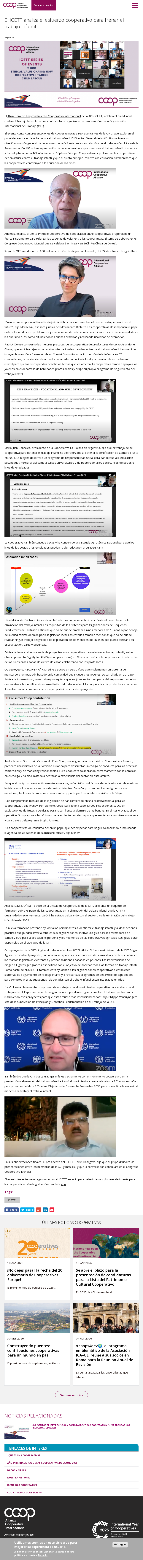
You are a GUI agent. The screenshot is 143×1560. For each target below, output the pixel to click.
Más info (42, 1555)
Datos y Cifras (16, 1470)
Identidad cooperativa (22, 1485)
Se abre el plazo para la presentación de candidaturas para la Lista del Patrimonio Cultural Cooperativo (103, 1277)
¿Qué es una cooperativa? (23, 1455)
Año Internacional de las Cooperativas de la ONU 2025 (42, 1462)
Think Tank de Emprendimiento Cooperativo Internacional (44, 116)
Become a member (44, 5)
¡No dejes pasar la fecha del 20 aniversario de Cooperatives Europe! (34, 1275)
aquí (63, 1184)
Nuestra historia (18, 1477)
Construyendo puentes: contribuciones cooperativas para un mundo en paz (33, 1350)
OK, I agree (120, 1544)
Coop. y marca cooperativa (24, 1492)
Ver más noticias (71, 1395)
